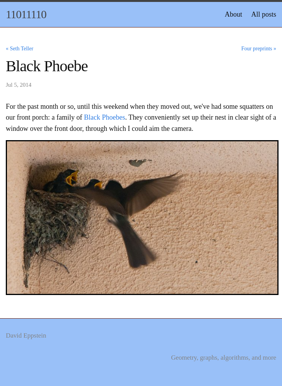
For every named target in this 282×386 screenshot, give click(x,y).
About (233, 14)
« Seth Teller (19, 48)
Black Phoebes (104, 117)
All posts (263, 14)
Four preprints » (258, 48)
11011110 (26, 14)
